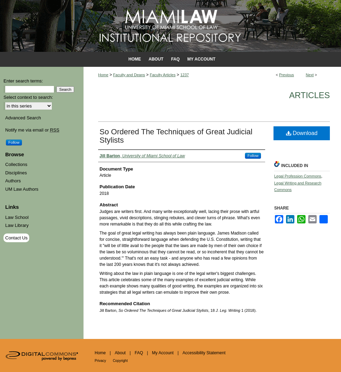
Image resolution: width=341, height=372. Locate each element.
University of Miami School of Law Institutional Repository (170, 26)
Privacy (100, 361)
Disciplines (16, 172)
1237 (184, 75)
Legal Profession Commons (297, 176)
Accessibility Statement (204, 352)
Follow (253, 155)
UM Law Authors (21, 189)
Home (103, 75)
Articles (309, 95)
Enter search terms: (23, 81)
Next (310, 75)
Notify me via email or (32, 130)
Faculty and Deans (129, 75)
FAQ (139, 352)
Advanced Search (23, 117)
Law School (17, 217)
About (120, 352)
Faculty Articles (162, 75)
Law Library (17, 225)
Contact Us (16, 237)
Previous (286, 75)
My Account (163, 352)
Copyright (120, 361)
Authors (13, 180)
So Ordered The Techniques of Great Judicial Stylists (176, 135)
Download (302, 133)
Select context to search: (28, 97)
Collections (16, 164)
